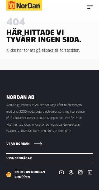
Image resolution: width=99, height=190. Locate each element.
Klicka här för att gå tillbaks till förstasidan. (43, 50)
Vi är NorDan (18, 144)
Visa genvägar (19, 158)
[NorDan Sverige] (24, 5)
